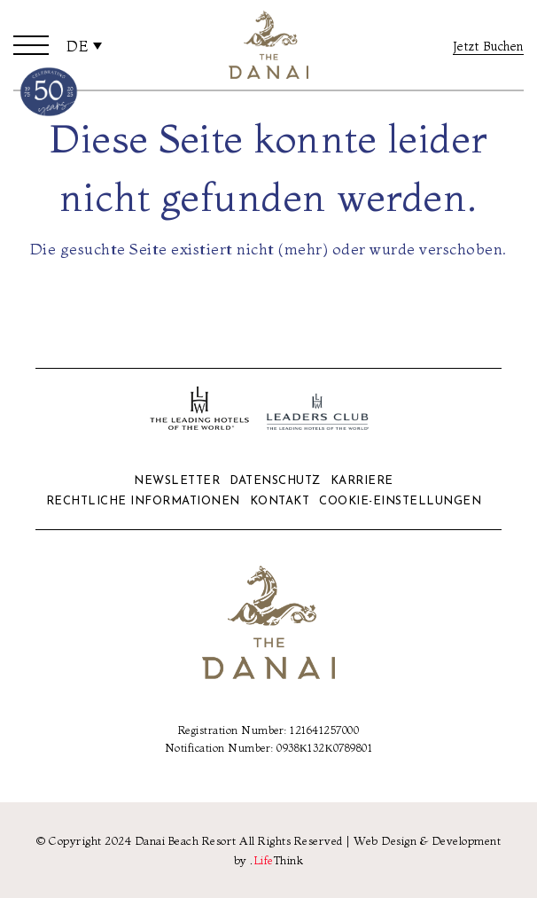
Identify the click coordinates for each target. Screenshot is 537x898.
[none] (84, 45)
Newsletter (177, 481)
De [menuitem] (77, 46)
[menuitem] (84, 45)
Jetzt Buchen (488, 46)
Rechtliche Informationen (143, 501)
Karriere (362, 481)
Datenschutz (275, 481)
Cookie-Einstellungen (400, 501)
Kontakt (280, 501)
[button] (31, 45)
